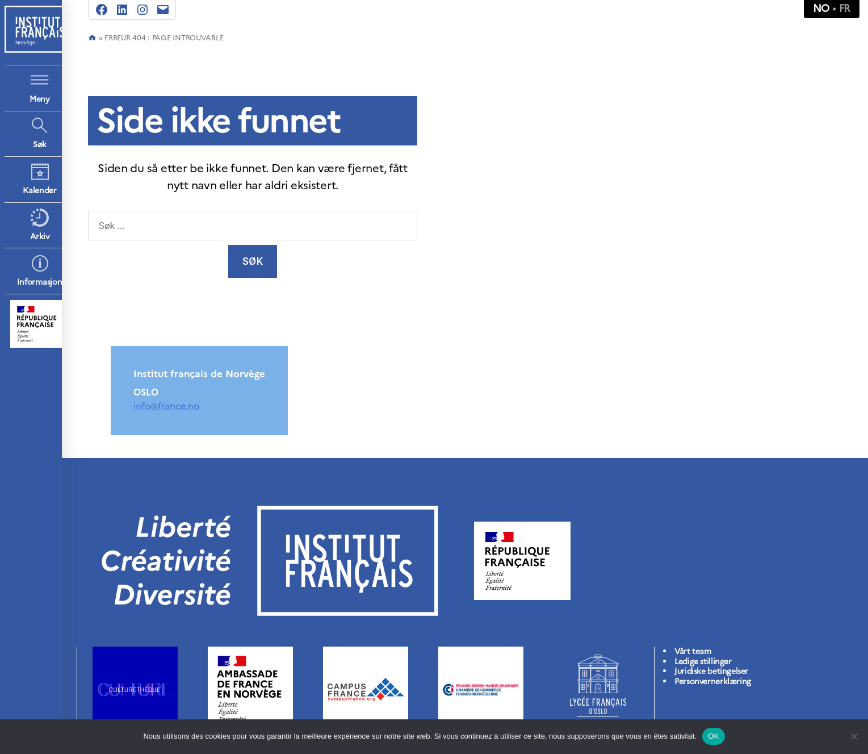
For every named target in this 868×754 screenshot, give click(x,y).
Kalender (40, 191)
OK (713, 736)
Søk (40, 145)
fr (844, 8)
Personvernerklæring (712, 682)
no (821, 8)
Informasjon (39, 282)
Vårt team (692, 651)
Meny (40, 99)
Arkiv (39, 237)
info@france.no (166, 406)
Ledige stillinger (702, 662)
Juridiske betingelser (711, 671)
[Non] (853, 736)
